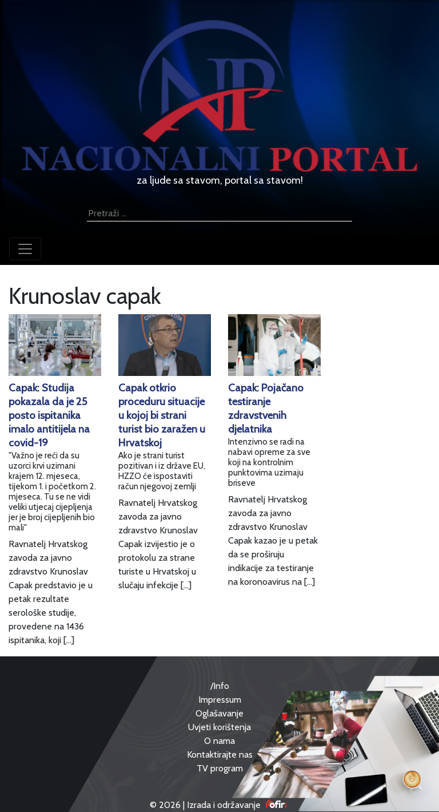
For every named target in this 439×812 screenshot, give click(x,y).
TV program (220, 768)
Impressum (219, 699)
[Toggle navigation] (25, 248)
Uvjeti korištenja (219, 727)
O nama (219, 740)
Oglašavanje (219, 713)
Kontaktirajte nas (220, 754)
